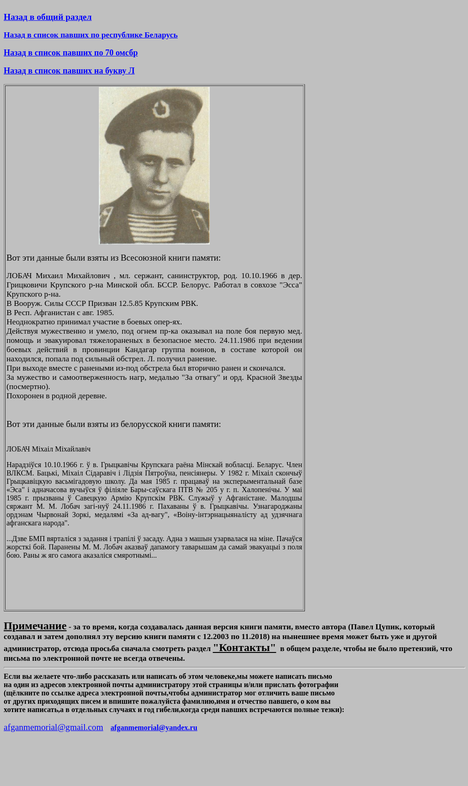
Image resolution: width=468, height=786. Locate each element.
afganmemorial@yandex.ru (153, 727)
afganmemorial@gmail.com (53, 727)
